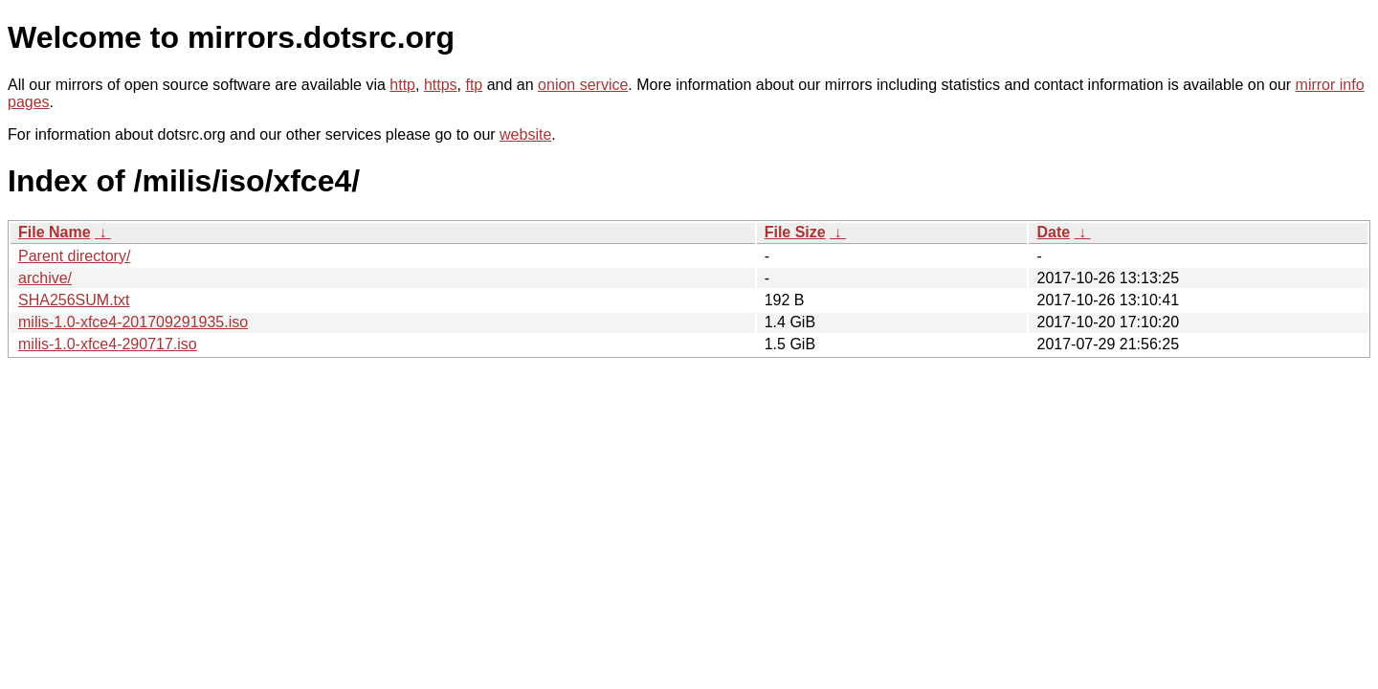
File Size (795, 232)
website (525, 134)
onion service (583, 85)
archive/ (45, 278)
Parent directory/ (74, 256)
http (402, 85)
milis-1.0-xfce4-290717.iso (107, 344)
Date (1053, 232)
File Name (54, 232)
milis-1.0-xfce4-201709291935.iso (133, 322)
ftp (473, 85)
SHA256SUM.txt (73, 300)
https (440, 85)
